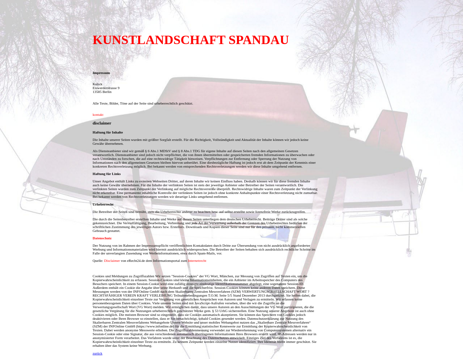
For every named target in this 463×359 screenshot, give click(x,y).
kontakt (98, 114)
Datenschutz (102, 238)
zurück (97, 353)
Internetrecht (197, 260)
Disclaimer (112, 260)
